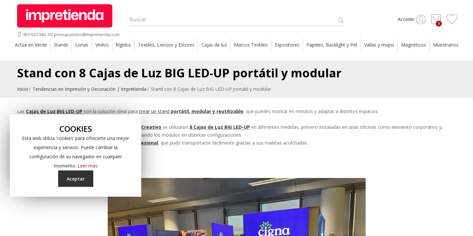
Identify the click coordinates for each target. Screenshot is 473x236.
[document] (75, 155)
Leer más (88, 166)
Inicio (22, 90)
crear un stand (191, 112)
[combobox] (236, 20)
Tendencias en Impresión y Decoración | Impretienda (89, 90)
